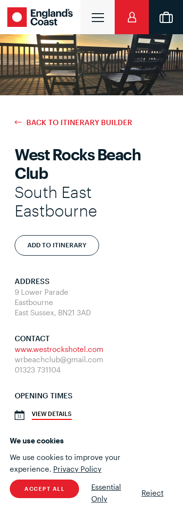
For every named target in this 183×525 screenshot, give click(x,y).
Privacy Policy (77, 468)
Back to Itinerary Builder (79, 122)
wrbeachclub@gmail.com (59, 359)
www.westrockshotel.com (59, 349)
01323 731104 (38, 369)
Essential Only (106, 492)
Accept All (44, 488)
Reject (152, 492)
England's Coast (41, 17)
